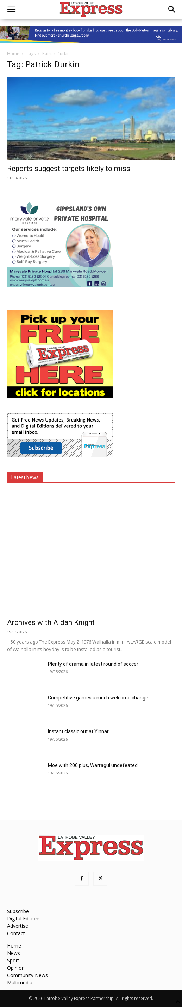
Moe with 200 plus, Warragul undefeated (93, 765)
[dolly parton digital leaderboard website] (91, 34)
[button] (11, 9)
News (13, 953)
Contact (16, 933)
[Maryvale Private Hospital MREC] (60, 285)
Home (13, 54)
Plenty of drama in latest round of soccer (93, 664)
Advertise (17, 926)
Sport (13, 960)
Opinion (16, 967)
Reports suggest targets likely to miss (68, 168)
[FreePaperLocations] (60, 396)
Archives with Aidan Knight (51, 622)
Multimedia (19, 982)
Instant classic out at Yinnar (78, 731)
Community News (27, 975)
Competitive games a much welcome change (98, 698)
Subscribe (18, 911)
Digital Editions (24, 918)
